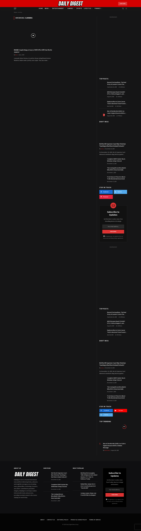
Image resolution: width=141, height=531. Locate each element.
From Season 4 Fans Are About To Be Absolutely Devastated (116, 178)
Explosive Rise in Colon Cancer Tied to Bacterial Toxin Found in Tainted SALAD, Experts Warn (116, 103)
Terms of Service (95, 520)
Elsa (16, 55)
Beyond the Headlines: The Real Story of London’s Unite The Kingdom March (116, 83)
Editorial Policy (62, 520)
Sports (79, 8)
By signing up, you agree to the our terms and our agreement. (114, 501)
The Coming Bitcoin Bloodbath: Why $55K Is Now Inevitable (116, 169)
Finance (98, 8)
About (42, 520)
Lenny (102, 149)
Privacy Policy (114, 238)
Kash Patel (107, 450)
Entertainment (58, 8)
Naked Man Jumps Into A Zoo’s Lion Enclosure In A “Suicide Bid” (88, 486)
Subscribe (123, 3)
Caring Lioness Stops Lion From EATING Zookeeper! (88, 494)
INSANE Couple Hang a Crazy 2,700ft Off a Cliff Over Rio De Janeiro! (33, 51)
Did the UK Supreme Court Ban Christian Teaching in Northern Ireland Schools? (112, 145)
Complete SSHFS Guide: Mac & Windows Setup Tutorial (116, 160)
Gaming (70, 8)
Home (41, 8)
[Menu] (15, 8)
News (47, 8)
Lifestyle (87, 8)
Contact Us (51, 520)
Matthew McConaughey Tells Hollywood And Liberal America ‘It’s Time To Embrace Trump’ (89, 476)
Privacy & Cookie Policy (79, 520)
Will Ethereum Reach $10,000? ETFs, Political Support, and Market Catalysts (116, 93)
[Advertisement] (113, 46)
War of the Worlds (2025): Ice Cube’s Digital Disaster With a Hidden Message (116, 112)
